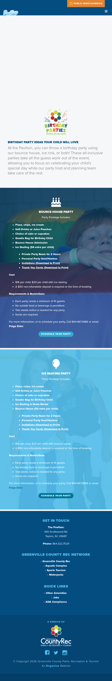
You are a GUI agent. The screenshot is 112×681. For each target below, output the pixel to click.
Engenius (52, 665)
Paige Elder (15, 487)
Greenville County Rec (55, 561)
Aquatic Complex (55, 565)
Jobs (55, 597)
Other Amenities (55, 593)
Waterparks (55, 574)
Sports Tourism (55, 570)
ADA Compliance (55, 601)
